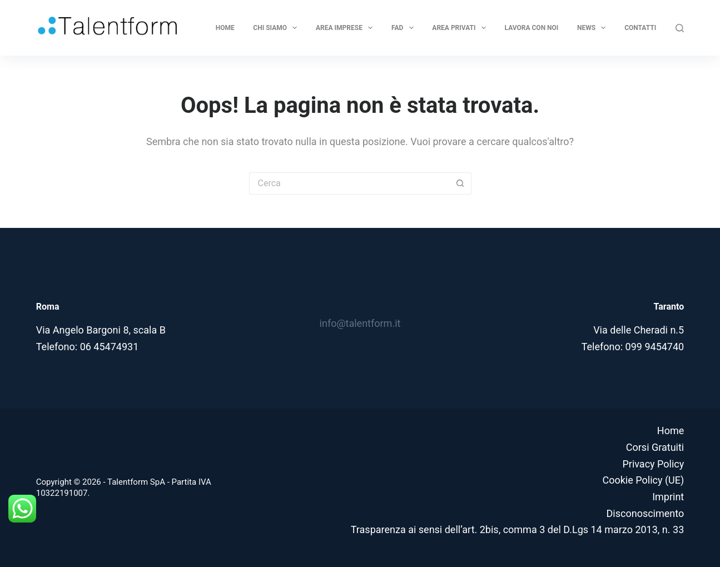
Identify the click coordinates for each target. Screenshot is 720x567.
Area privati (461, 27)
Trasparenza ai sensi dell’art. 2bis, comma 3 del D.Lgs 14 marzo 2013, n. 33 (517, 529)
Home (225, 28)
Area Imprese (346, 27)
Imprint (668, 497)
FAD (404, 27)
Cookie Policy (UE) (643, 480)
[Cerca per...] (349, 183)
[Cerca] (680, 28)
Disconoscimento (645, 513)
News (593, 27)
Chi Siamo (277, 27)
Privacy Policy (653, 464)
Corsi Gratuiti (655, 447)
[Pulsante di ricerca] (460, 183)
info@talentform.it (360, 323)
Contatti (640, 28)
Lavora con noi (532, 28)
